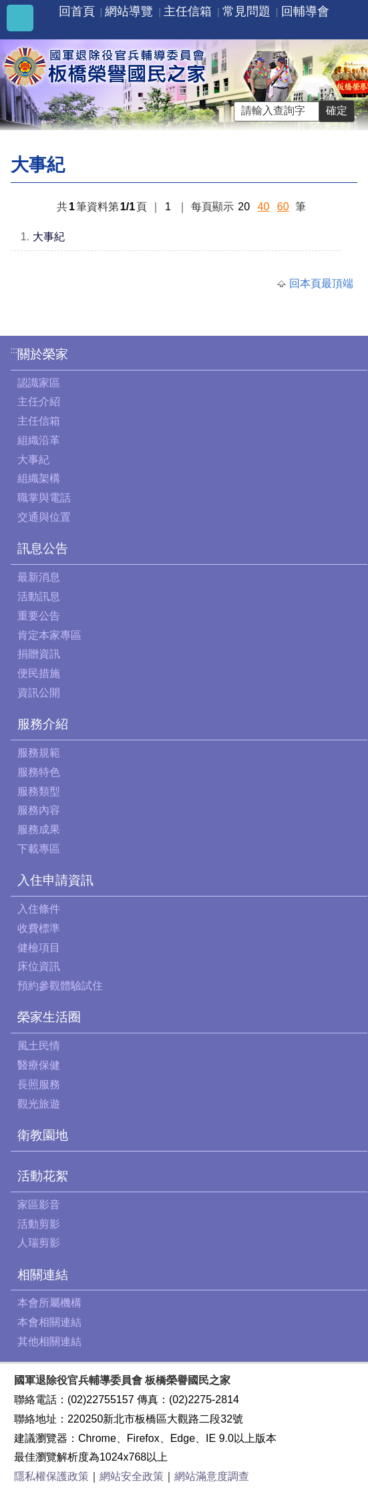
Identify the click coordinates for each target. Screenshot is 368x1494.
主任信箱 (188, 11)
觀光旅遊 (38, 1103)
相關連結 (42, 1275)
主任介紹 (38, 401)
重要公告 (38, 615)
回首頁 (77, 11)
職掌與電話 (44, 497)
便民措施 (38, 673)
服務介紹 (42, 724)
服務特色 (38, 772)
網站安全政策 (132, 1476)
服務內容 (38, 810)
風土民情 (38, 1045)
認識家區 (38, 383)
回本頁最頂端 (321, 283)
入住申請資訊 (55, 880)
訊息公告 (42, 548)
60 (283, 206)
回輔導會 (305, 11)
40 (264, 206)
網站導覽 (129, 11)
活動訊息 (38, 596)
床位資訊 (38, 966)
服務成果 (38, 829)
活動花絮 (42, 1176)
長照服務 (38, 1084)
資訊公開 (38, 692)
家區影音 (38, 1204)
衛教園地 (42, 1135)
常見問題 (246, 11)
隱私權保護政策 (51, 1476)
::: (14, 350)
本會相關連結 (49, 1322)
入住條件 (38, 909)
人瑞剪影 (38, 1242)
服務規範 (38, 752)
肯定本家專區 (49, 635)
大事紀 (49, 236)
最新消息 (38, 577)
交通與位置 (44, 517)
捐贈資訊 (38, 654)
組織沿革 (38, 440)
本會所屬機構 (49, 1302)
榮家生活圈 (49, 1017)
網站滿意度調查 (211, 1476)
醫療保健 (38, 1065)
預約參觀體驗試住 (60, 985)
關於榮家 (42, 354)
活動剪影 (38, 1224)
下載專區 (38, 848)
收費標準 (38, 928)
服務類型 (38, 791)
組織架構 (38, 478)
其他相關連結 (49, 1341)
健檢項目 (38, 947)
